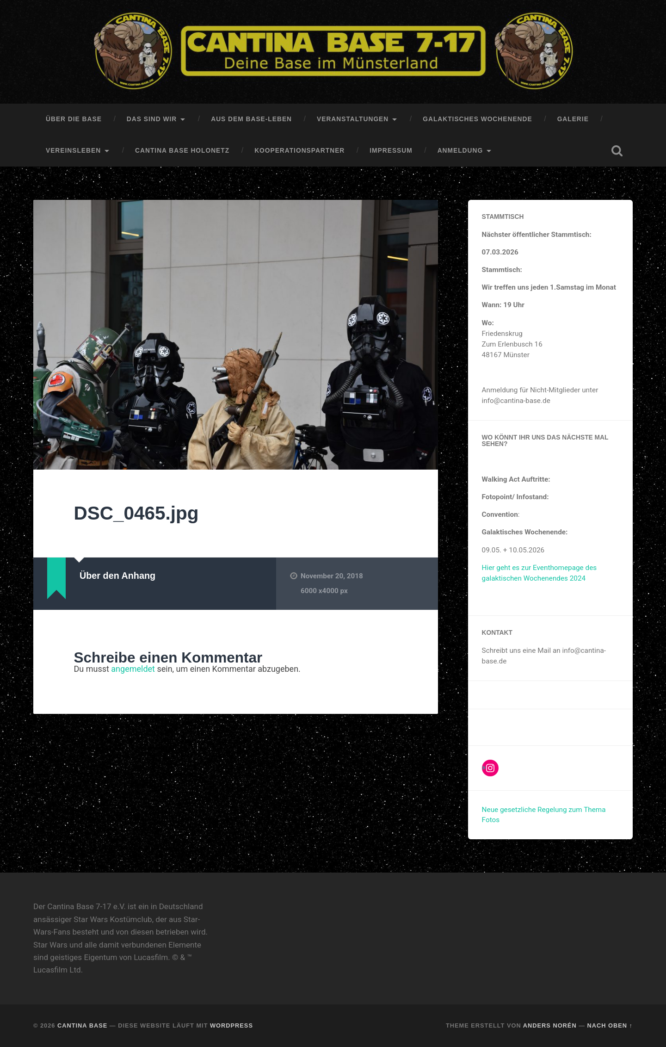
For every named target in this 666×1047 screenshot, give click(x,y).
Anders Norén (550, 1025)
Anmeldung (460, 150)
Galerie (573, 119)
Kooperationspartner (299, 150)
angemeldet (133, 669)
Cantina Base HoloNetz (182, 150)
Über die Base (74, 119)
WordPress (231, 1025)
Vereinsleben (73, 150)
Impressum (391, 150)
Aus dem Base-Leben (251, 119)
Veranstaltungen (352, 119)
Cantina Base (82, 1025)
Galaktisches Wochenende (477, 119)
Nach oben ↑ (610, 1025)
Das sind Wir (152, 119)
